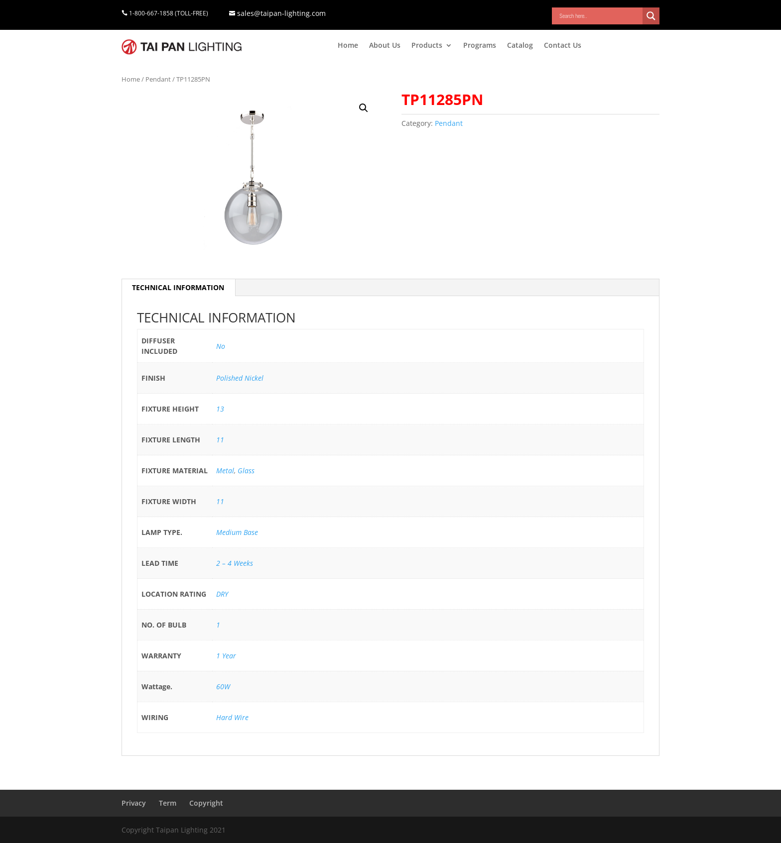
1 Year (226, 655)
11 (220, 439)
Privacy (134, 803)
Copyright (206, 803)
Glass (246, 470)
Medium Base (237, 532)
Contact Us (562, 46)
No (220, 346)
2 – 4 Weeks (234, 563)
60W (223, 686)
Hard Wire (232, 717)
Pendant (158, 79)
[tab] (178, 287)
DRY (222, 594)
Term (167, 803)
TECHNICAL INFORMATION (178, 287)
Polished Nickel (239, 378)
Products (426, 46)
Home (348, 46)
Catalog (520, 46)
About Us (384, 46)
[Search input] (599, 15)
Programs (479, 46)
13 (220, 409)
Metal (225, 470)
